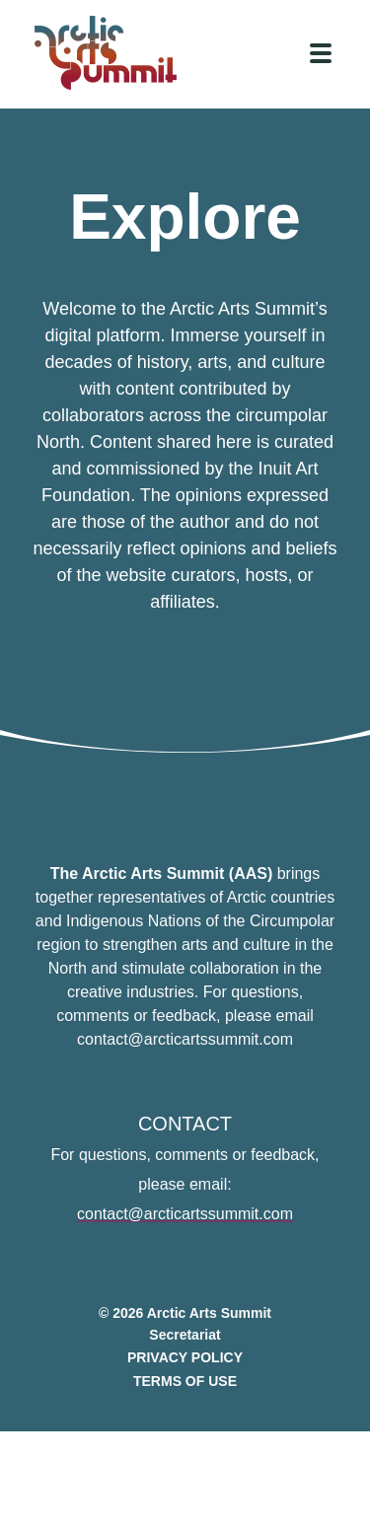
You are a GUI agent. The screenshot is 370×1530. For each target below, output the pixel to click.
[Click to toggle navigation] (320, 53)
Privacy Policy (185, 1363)
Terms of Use (185, 1387)
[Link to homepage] (113, 53)
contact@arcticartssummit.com (185, 1219)
